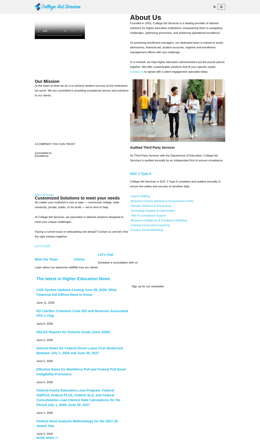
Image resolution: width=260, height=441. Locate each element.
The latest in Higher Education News (73, 278)
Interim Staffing (140, 196)
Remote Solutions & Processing (151, 206)
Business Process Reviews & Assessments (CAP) (162, 201)
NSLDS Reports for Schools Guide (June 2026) (73, 332)
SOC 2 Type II (140, 174)
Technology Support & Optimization (153, 210)
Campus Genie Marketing (147, 230)
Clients (79, 259)
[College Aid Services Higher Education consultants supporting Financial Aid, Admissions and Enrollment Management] (58, 7)
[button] (177, 196)
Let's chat (105, 254)
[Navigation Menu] (221, 7)
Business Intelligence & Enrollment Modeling (159, 220)
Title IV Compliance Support (148, 215)
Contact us (137, 71)
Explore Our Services (44, 195)
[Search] (214, 7)
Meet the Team (46, 259)
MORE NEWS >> (47, 438)
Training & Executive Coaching (150, 225)
